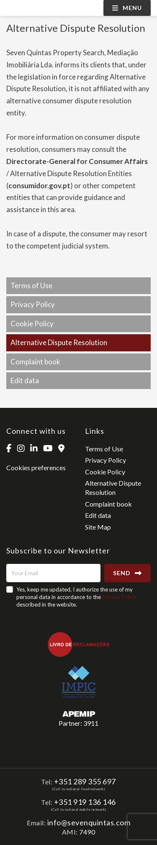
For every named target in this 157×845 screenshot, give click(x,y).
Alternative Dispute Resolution (58, 342)
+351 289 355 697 (85, 781)
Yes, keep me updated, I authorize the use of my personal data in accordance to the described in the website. (76, 597)
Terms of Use (31, 285)
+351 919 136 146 (85, 802)
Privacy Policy (32, 304)
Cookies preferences (36, 467)
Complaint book (35, 361)
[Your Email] (53, 573)
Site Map (98, 527)
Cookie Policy (32, 323)
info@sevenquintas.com (89, 822)
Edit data (24, 380)
